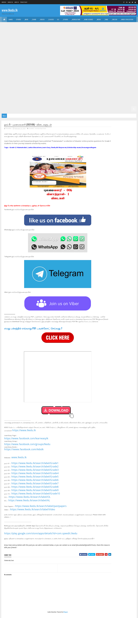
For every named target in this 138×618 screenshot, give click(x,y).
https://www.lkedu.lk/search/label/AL (29, 505)
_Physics (114, 30)
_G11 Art (35, 35)
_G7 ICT (62, 82)
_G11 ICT (122, 40)
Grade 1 (46, 109)
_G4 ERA (119, 98)
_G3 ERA (79, 103)
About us (16, 2)
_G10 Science (40, 61)
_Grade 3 (29, 103)
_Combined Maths (126, 30)
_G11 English (18, 40)
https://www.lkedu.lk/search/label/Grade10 (35, 498)
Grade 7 (88, 77)
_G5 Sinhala (114, 93)
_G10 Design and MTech (87, 51)
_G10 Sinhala (51, 61)
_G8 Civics (53, 72)
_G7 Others (91, 82)
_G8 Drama (73, 72)
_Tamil (106, 19)
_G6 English (84, 88)
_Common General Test (10, 30)
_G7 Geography (30, 82)
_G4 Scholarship (9, 103)
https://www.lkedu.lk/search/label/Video (32, 514)
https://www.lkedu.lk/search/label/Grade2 (35, 471)
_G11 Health (86, 40)
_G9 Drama (6, 67)
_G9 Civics (116, 61)
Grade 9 (89, 61)
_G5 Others (36, 98)
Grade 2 (99, 103)
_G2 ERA (27, 109)
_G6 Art (44, 88)
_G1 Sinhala (64, 109)
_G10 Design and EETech (68, 51)
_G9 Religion (111, 67)
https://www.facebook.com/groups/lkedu (27, 449)
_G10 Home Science (89, 56)
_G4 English (100, 98)
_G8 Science (58, 77)
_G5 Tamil (125, 93)
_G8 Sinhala (69, 77)
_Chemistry (104, 30)
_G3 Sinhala (39, 103)
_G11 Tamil (70, 46)
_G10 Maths (111, 56)
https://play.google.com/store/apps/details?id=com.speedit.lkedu (40, 538)
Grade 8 (26, 72)
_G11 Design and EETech (106, 35)
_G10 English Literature (11, 56)
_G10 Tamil (62, 61)
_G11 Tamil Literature (84, 46)
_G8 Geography (96, 72)
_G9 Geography (30, 67)
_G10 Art (131, 46)
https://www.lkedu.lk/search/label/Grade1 (35, 468)
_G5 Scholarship (49, 98)
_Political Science (104, 25)
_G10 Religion (28, 61)
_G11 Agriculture (24, 35)
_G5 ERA (27, 98)
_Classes (51, 19)
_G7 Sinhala (7, 88)
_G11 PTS (26, 46)
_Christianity (34, 25)
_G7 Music (81, 82)
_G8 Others (27, 77)
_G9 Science (122, 67)
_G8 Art (44, 72)
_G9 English (17, 67)
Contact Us (10, 2)
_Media (98, 19)
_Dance (68, 25)
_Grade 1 (54, 109)
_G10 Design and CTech (50, 51)
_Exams (34, 19)
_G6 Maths (6, 93)
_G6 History (119, 88)
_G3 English (60, 103)
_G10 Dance (35, 51)
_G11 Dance (73, 35)
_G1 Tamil (75, 109)
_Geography (118, 25)
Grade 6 (26, 88)
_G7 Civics (115, 77)
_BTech (68, 30)
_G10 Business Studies (10, 51)
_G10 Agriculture (119, 46)
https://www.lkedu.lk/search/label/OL (30, 502)
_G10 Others (7, 61)
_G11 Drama (7, 40)
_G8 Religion (46, 77)
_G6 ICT (128, 88)
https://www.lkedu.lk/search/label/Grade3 (35, 474)
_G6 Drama (73, 88)
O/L (4, 35)
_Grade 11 (12, 35)
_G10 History (76, 56)
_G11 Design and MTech (124, 35)
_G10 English (113, 51)
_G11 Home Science (110, 40)
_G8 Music (16, 77)
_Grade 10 (107, 46)
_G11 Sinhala (60, 46)
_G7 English (17, 82)
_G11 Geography (73, 40)
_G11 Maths (6, 46)
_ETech (85, 30)
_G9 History (53, 67)
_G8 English (84, 72)
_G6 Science (58, 93)
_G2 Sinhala (118, 103)
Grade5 (31, 129)
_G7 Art (105, 77)
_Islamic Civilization (10, 25)
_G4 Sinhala (79, 98)
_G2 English (7, 109)
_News (26, 19)
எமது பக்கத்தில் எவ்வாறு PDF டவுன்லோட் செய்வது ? (33, 331)
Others (18, 19)
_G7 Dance (125, 77)
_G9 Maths (71, 67)
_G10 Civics (25, 51)
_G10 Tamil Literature (76, 61)
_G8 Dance (63, 72)
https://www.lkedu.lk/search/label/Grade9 (35, 495)
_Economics (32, 30)
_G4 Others (129, 98)
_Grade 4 (69, 98)
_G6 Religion (46, 93)
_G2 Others (36, 109)
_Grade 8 (35, 72)
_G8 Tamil (79, 77)
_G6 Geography (96, 88)
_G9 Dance (126, 61)
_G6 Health (108, 88)
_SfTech (77, 30)
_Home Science (88, 19)
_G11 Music (17, 46)
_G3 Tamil (50, 103)
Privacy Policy (23, 2)
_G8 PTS (36, 77)
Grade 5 (88, 93)
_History (45, 25)
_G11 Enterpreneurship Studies (54, 40)
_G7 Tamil (17, 88)
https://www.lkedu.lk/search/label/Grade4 (35, 478)
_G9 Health (41, 67)
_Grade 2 (108, 103)
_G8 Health (108, 72)
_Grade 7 (97, 77)
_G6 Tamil (79, 93)
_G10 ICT (101, 56)
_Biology (94, 30)
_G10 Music (121, 56)
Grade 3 (20, 103)
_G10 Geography (52, 56)
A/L (58, 19)
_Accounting (43, 30)
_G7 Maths (71, 82)
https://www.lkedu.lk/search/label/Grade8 (35, 491)
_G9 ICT (62, 67)
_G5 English (7, 98)
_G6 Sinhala (69, 93)
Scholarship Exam (40, 129)
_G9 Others (91, 67)
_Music (60, 25)
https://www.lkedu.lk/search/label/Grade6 (35, 485)
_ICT (23, 30)
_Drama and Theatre (80, 25)
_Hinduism (23, 25)
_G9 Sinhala (7, 72)
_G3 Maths (70, 103)
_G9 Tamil (17, 72)
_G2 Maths (17, 109)
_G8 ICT (128, 72)
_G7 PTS (101, 82)
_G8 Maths (6, 77)
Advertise (4, 2)
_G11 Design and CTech (87, 35)
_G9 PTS (101, 67)
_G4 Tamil (90, 98)
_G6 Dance (63, 88)
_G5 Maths (17, 98)
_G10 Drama (102, 51)
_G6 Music (16, 93)
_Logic (92, 25)
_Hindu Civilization (127, 19)
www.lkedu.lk (10, 10)
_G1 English (85, 109)
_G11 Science (49, 46)
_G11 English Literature (33, 40)
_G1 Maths (95, 109)
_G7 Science (122, 82)
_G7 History (53, 82)
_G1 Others (113, 109)
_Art (53, 25)
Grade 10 (97, 46)
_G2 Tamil (128, 103)
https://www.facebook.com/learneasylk (26, 443)
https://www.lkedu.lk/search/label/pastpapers (40, 511)
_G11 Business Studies (49, 35)
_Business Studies (57, 30)
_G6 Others (27, 93)
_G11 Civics (63, 35)
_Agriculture (75, 19)
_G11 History (97, 40)
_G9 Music (81, 67)
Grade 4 (60, 98)
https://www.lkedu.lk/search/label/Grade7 (35, 488)
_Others (65, 19)
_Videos (42, 19)
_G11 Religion (37, 46)
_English (114, 19)
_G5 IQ (105, 93)
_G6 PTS (36, 93)
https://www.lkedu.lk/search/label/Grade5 (35, 481)
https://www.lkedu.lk (24, 435)
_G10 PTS (17, 61)
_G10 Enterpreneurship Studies (32, 56)
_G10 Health (64, 56)
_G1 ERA (104, 109)
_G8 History (119, 72)
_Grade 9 (98, 61)
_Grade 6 (35, 88)
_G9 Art (106, 61)
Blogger (60, 617)
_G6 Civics (53, 88)
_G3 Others (89, 103)
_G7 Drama (6, 82)
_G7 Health (41, 82)
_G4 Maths (110, 98)
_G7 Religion (111, 82)
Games (11, 19)
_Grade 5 (97, 93)
